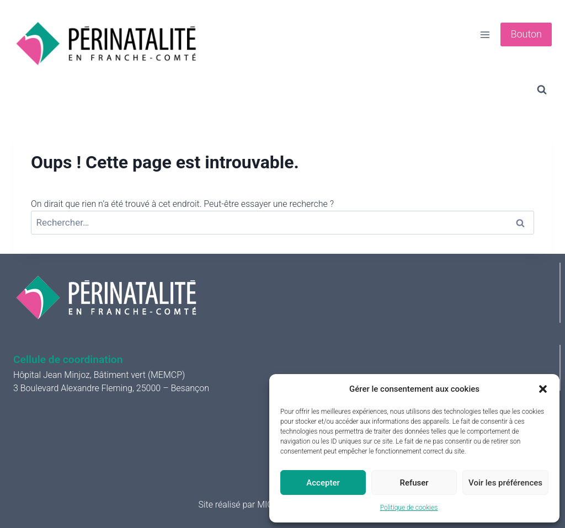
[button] (542, 388)
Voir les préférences (505, 483)
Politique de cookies (409, 507)
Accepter (322, 483)
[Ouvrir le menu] (485, 34)
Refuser (413, 483)
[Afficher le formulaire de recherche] (542, 90)
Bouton (526, 34)
